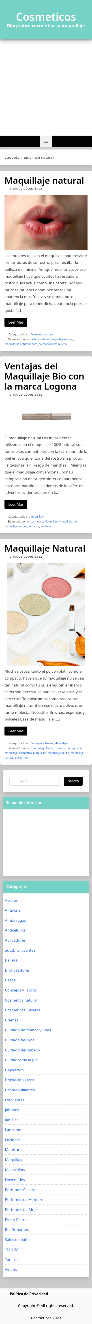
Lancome (13, 1129)
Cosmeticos (46, 17)
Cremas (12, 1020)
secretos (34, 526)
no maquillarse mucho (53, 344)
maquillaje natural (61, 339)
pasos (18, 758)
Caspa (10, 980)
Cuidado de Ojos (19, 1040)
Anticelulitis (15, 930)
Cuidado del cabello (22, 1050)
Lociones (13, 1139)
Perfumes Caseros (21, 1189)
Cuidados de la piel (22, 1059)
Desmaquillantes (20, 1089)
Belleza (11, 960)
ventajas (46, 526)
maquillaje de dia (58, 753)
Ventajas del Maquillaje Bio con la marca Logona (44, 376)
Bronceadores (17, 970)
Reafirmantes (17, 1229)
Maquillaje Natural (45, 548)
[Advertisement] (46, 87)
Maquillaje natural (44, 180)
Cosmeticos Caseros (23, 1010)
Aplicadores (15, 940)
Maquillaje (37, 516)
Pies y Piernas (17, 1219)
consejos (59, 748)
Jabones (12, 1109)
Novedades (15, 1179)
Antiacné (13, 910)
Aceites (11, 900)
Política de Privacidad (29, 1293)
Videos (11, 1269)
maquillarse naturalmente (20, 344)
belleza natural (39, 339)
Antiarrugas (15, 920)
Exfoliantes (14, 1099)
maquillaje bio (68, 521)
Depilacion (14, 1069)
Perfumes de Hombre (24, 1199)
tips (26, 758)
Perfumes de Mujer (22, 1209)
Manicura (13, 1149)
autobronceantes (20, 950)
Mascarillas (15, 1169)
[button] (46, 141)
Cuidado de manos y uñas (28, 1029)
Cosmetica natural (42, 334)
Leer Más (16, 322)
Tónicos (11, 1259)
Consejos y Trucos (42, 743)
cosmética (36, 521)
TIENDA (12, 1249)
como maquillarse (41, 748)
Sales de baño (17, 1239)
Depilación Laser (19, 1079)
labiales (11, 1119)
